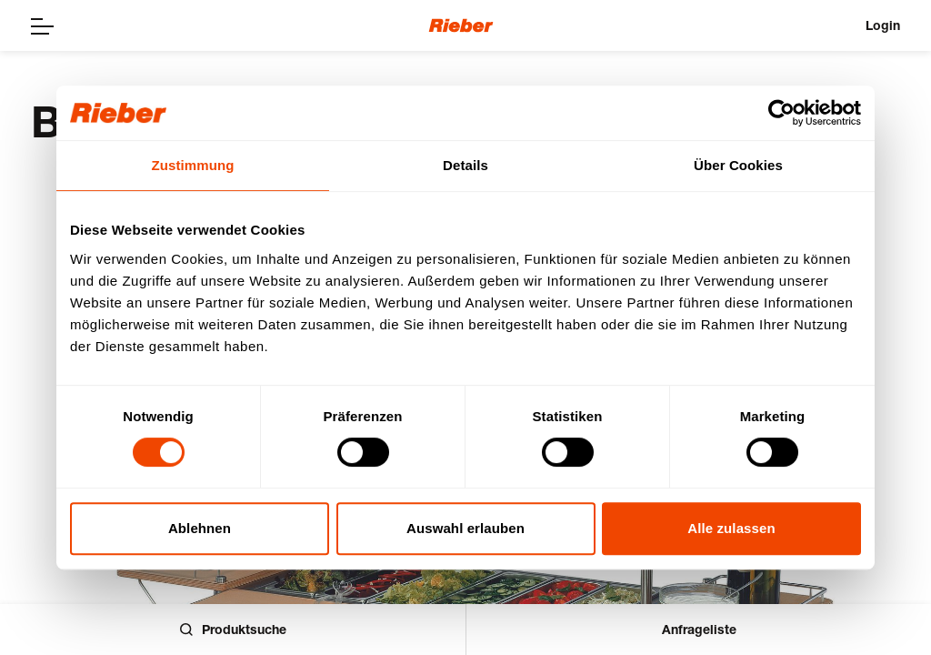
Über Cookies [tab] (738, 165)
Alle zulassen (731, 528)
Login (883, 25)
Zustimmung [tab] (193, 165)
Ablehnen (199, 528)
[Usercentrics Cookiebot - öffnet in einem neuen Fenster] (781, 112)
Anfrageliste (699, 629)
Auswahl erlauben (465, 528)
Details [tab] (465, 165)
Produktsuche (233, 629)
